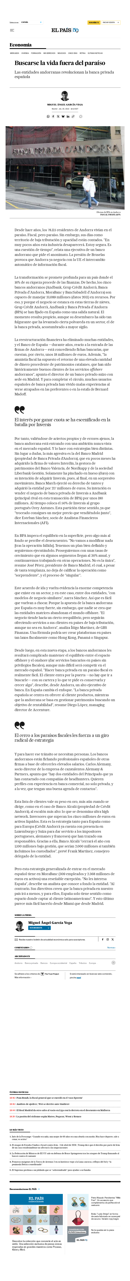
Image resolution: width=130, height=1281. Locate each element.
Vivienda (25, 53)
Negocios (62, 53)
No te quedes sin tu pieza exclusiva (102, 1231)
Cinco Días (72, 53)
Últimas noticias (19, 1092)
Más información (23, 977)
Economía (21, 45)
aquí (79, 977)
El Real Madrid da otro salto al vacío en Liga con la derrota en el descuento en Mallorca (63, 1110)
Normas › (111, 947)
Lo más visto (17, 1130)
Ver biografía (39, 928)
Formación (36, 53)
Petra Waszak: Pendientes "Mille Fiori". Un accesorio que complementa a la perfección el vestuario (106, 1201)
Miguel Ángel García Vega (65, 104)
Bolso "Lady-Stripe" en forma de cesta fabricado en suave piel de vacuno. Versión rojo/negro (105, 1216)
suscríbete (94, 22)
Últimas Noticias (95, 53)
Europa (92, 963)
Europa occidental (58, 963)
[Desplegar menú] (12, 30)
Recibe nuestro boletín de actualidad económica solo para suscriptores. (52, 939)
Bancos (43, 963)
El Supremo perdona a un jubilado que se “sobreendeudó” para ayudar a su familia (51, 1170)
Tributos (83, 963)
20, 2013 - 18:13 (68, 109)
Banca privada (31, 963)
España (72, 963)
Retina (82, 53)
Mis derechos (49, 53)
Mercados (14, 53)
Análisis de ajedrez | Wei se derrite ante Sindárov (43, 1104)
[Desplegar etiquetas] (113, 963)
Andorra (18, 963)
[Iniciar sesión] (111, 23)
